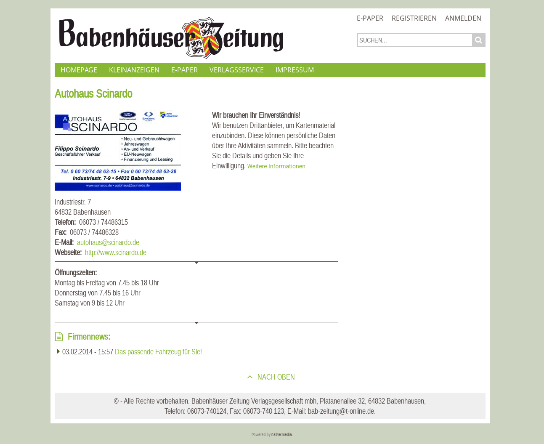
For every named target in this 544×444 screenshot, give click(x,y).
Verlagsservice (237, 69)
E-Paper (370, 18)
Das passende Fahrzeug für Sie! (158, 351)
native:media (281, 434)
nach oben (275, 376)
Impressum (295, 69)
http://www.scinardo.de (115, 252)
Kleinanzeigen (134, 69)
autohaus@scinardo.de (108, 242)
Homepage (79, 69)
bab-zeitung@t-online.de (341, 411)
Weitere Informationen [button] (276, 166)
